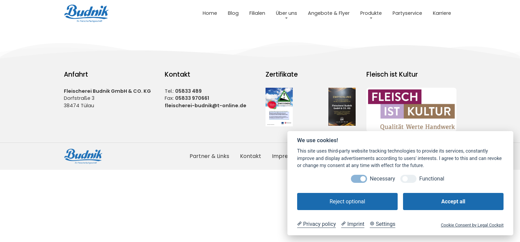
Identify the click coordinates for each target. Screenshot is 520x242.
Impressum (287, 156)
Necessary (382, 178)
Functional (431, 178)
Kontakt (250, 156)
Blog (233, 13)
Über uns (286, 13)
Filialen (257, 13)
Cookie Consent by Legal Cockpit (472, 225)
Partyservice (407, 13)
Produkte (371, 13)
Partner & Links (209, 156)
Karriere (442, 13)
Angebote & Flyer (329, 13)
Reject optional (347, 201)
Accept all (453, 201)
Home (210, 13)
